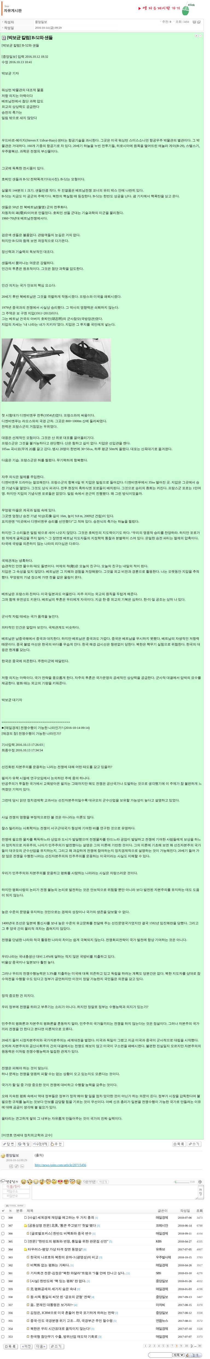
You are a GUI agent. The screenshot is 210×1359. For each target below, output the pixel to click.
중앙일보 (41, 22)
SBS (158, 1273)
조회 (199, 1211)
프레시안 (162, 1225)
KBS (158, 1241)
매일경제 (162, 1217)
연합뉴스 (162, 1321)
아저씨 (160, 1305)
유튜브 (160, 1249)
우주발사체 (163, 1257)
